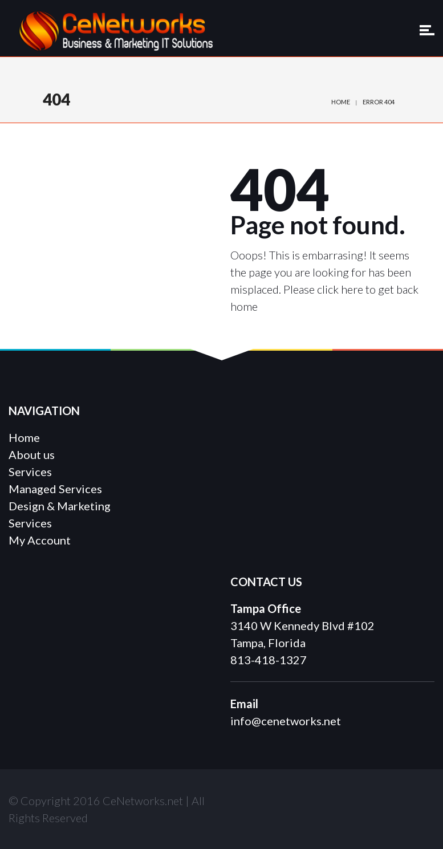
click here (340, 289)
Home (340, 101)
